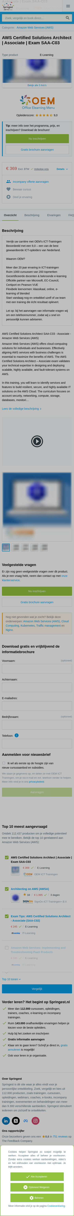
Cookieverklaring (56, 1206)
